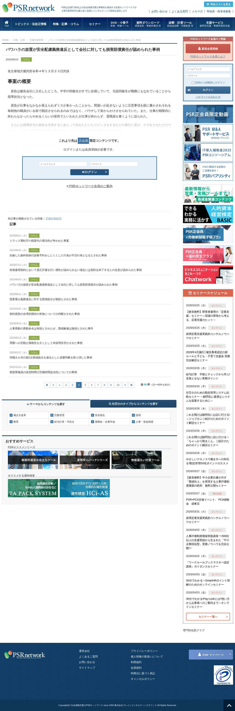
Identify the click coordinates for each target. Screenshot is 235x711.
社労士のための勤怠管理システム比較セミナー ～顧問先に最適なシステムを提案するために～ (208, 396)
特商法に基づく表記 (143, 673)
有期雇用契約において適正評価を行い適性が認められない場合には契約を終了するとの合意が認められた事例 (76, 269)
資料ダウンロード (148, 24)
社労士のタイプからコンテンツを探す (133, 403)
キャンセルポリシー (143, 678)
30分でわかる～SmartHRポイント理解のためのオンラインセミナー (208, 582)
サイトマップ (87, 667)
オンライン (217, 305)
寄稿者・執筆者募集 (219, 11)
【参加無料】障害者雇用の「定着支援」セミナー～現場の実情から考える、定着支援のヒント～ (207, 315)
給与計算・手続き (64, 421)
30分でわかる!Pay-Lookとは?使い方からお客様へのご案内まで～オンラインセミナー (208, 602)
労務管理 (59, 415)
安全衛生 (100, 415)
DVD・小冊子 (120, 24)
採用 (138, 415)
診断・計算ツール (180, 24)
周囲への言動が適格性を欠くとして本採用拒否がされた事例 (46, 342)
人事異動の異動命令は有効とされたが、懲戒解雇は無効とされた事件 (51, 328)
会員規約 (136, 667)
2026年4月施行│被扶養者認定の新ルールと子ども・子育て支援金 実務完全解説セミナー (208, 356)
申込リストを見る (218, 4)
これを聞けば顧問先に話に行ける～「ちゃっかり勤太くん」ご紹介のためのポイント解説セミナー (207, 441)
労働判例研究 (37, 40)
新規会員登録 (208, 48)
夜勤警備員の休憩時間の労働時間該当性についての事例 (43, 372)
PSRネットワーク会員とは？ (208, 56)
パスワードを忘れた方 (208, 96)
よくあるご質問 (88, 656)
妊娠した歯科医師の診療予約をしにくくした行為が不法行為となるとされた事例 (58, 255)
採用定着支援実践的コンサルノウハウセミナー (207, 335)
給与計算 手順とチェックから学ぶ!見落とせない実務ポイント (208, 376)
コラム (26, 59)
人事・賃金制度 (144, 421)
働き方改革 (19, 415)
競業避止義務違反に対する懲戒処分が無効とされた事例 (43, 299)
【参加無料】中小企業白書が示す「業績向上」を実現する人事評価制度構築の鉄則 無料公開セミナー (207, 481)
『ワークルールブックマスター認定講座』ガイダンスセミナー (207, 564)
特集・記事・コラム (66, 24)
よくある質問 (180, 11)
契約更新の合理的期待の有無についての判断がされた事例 (45, 313)
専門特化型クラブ (194, 630)
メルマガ (197, 11)
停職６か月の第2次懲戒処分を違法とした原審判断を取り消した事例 (51, 357)
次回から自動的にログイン (208, 82)
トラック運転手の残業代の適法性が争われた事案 (39, 240)
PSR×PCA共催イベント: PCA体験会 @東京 (207, 501)
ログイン (89, 172)
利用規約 (136, 662)
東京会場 (217, 493)
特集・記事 (19, 40)
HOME (5, 40)
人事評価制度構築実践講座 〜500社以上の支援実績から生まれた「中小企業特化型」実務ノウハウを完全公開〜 (207, 542)
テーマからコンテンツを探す (46, 404)
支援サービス (214, 24)
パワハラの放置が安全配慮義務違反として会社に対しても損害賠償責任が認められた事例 (64, 284)
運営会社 (84, 650)
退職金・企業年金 (105, 421)
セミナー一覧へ (208, 616)
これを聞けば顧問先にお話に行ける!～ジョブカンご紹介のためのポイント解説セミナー (208, 418)
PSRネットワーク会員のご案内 (89, 186)
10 (118, 385)
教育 (15, 421)
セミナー (95, 24)
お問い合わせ (159, 11)
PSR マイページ (211, 655)
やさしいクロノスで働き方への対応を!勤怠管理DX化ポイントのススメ (207, 461)
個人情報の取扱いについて (147, 656)
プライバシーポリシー (144, 650)
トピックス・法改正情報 (30, 24)
